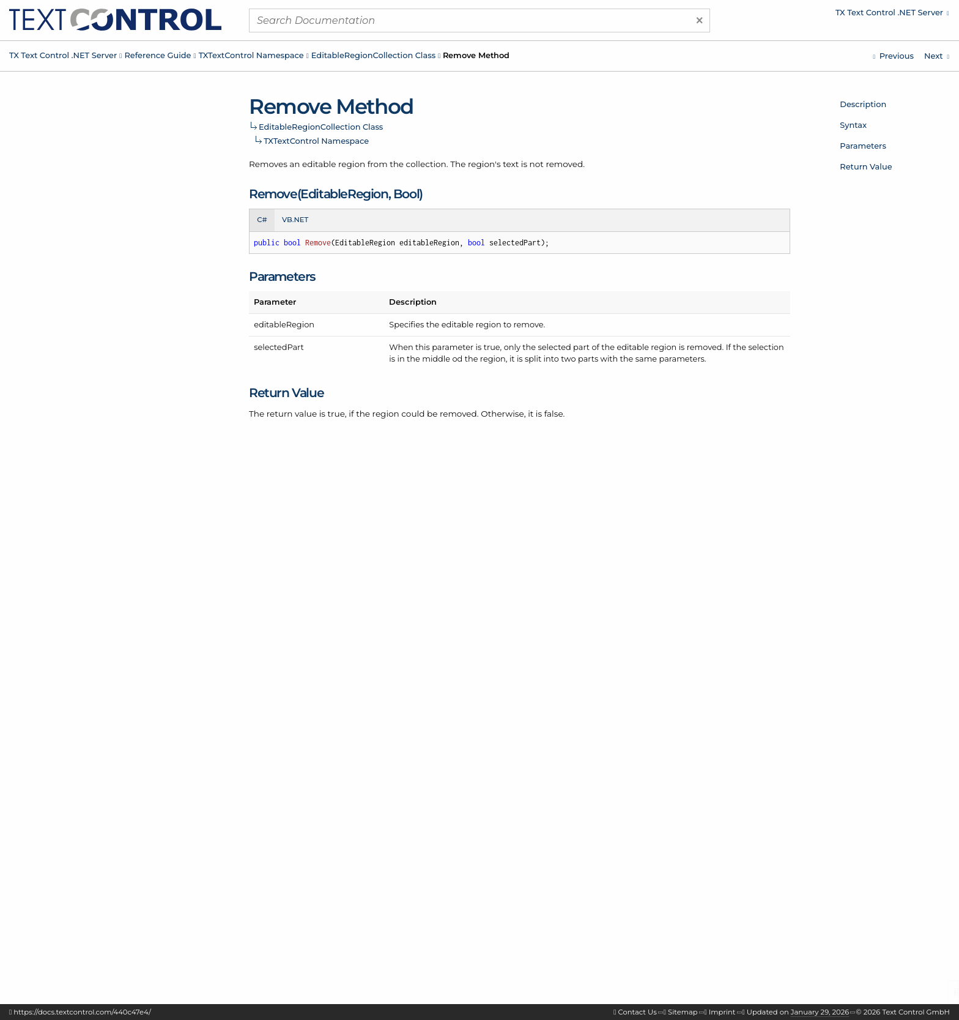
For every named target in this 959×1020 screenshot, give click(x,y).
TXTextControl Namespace (251, 55)
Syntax (853, 125)
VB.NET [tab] (295, 219)
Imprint (722, 1012)
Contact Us (637, 1012)
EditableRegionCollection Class (373, 55)
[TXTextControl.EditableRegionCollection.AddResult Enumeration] (936, 56)
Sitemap (682, 1012)
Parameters (863, 146)
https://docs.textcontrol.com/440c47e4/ (82, 1012)
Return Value (866, 166)
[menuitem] (846, 15)
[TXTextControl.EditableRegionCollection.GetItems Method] (893, 56)
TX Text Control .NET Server (63, 55)
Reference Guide (157, 55)
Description (863, 104)
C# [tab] (262, 219)
